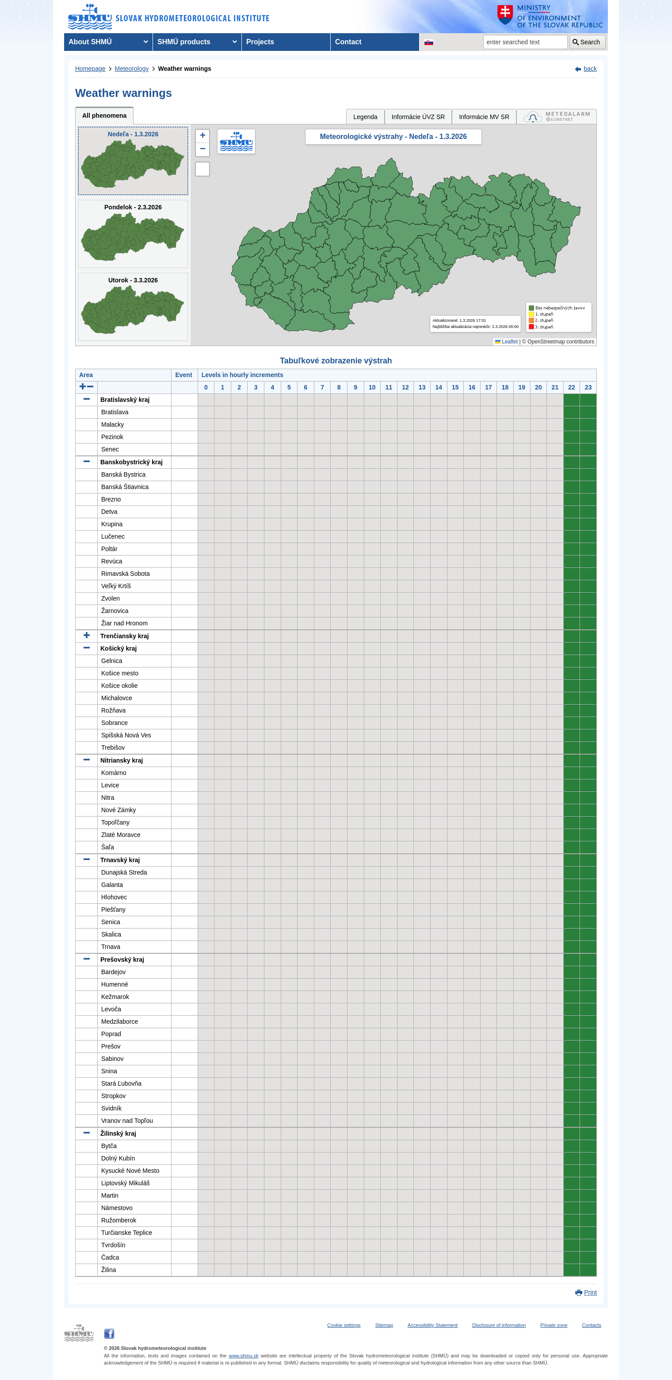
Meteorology (132, 68)
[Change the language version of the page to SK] (429, 42)
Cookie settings (343, 1325)
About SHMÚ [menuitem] (90, 42)
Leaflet (506, 342)
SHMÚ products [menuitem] (183, 42)
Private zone (553, 1325)
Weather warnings (184, 68)
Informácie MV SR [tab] (484, 116)
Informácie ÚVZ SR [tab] (418, 116)
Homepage (90, 68)
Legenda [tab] (365, 116)
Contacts (591, 1325)
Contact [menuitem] (348, 42)
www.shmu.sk (243, 1355)
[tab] (556, 116)
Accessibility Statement (433, 1325)
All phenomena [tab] (104, 115)
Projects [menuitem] (260, 42)
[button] (202, 136)
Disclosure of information (499, 1325)
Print (590, 1292)
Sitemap (384, 1325)
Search (590, 42)
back (590, 68)
